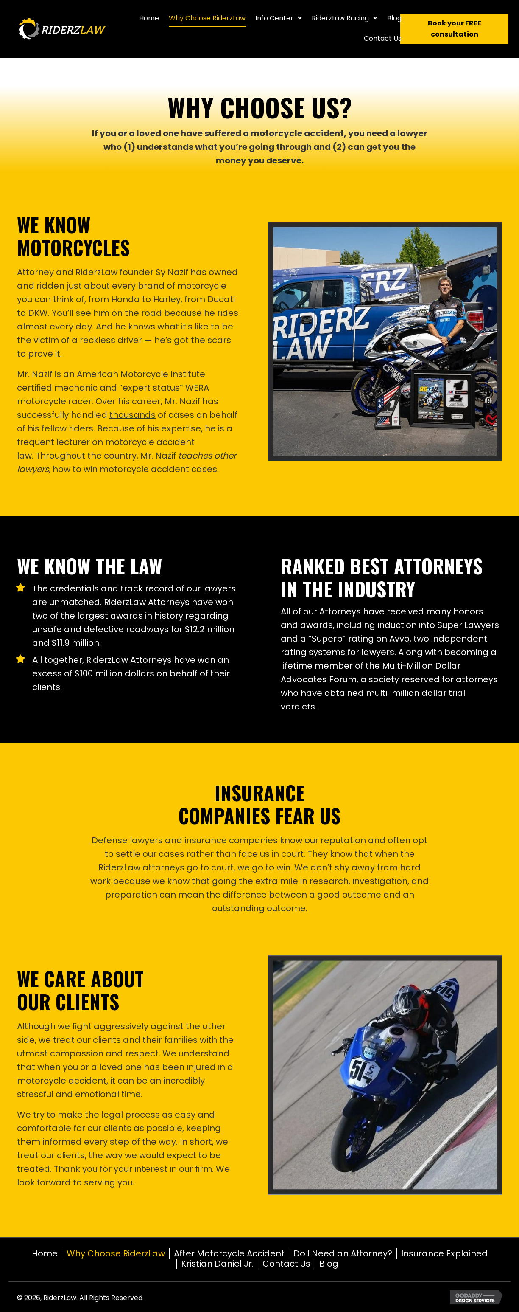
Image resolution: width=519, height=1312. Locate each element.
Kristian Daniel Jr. (217, 1264)
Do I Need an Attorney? (342, 1253)
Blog (328, 1264)
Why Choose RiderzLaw (116, 1253)
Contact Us (286, 1264)
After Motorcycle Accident (229, 1253)
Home (45, 1253)
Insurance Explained (444, 1253)
